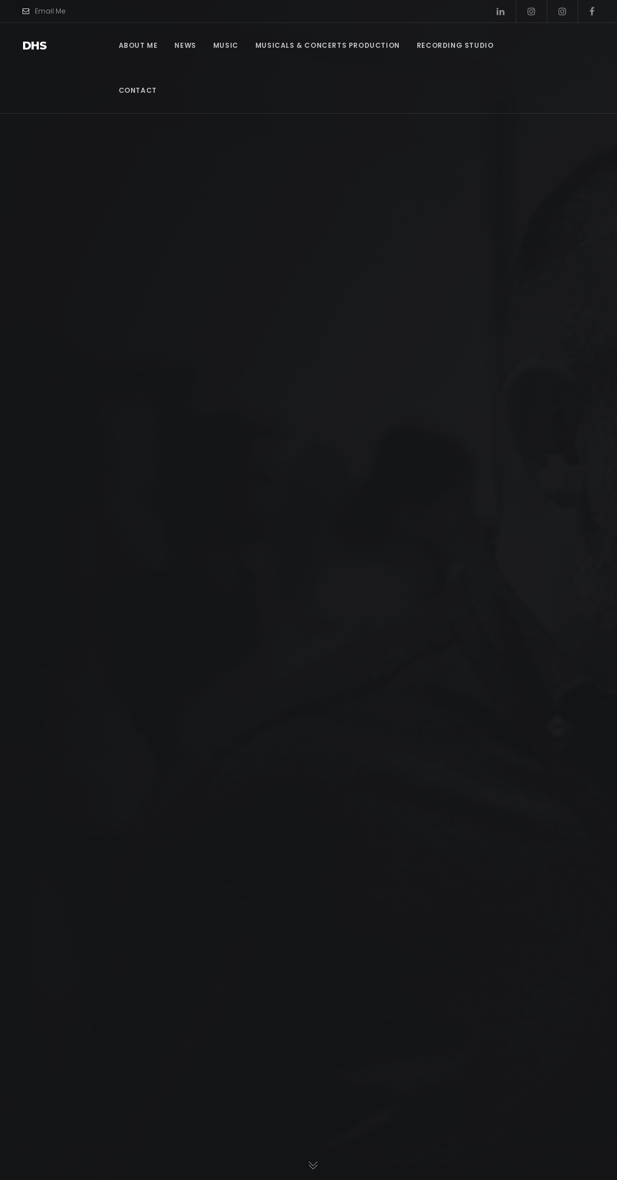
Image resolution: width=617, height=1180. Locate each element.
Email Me (43, 11)
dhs (34, 45)
